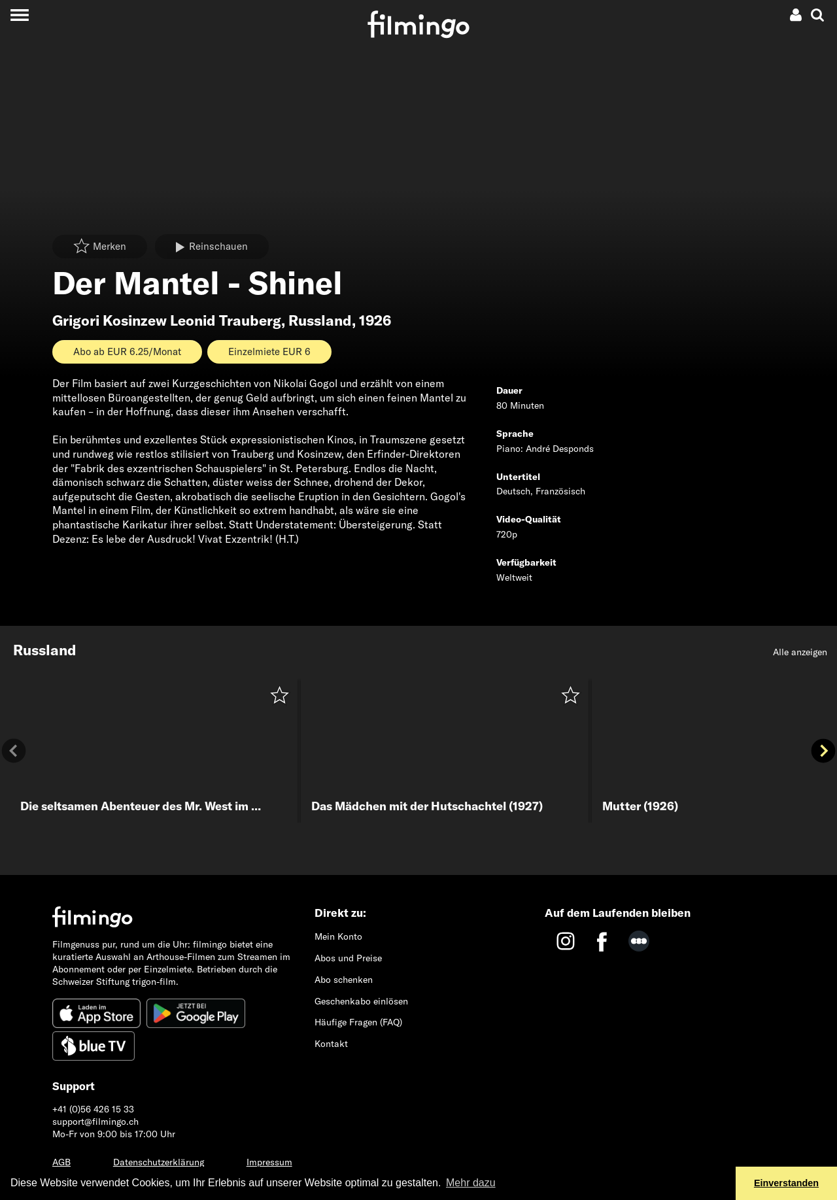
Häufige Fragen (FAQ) (358, 1022)
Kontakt (331, 1044)
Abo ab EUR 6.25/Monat (127, 351)
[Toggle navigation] (19, 14)
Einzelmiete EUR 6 (269, 351)
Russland (320, 320)
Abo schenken (344, 980)
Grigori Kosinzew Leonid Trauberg (166, 320)
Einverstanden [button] (786, 1183)
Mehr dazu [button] (471, 1182)
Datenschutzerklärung (158, 1162)
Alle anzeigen (800, 652)
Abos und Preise (348, 958)
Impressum (269, 1162)
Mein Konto (338, 936)
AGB (61, 1162)
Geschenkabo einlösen (361, 1001)
